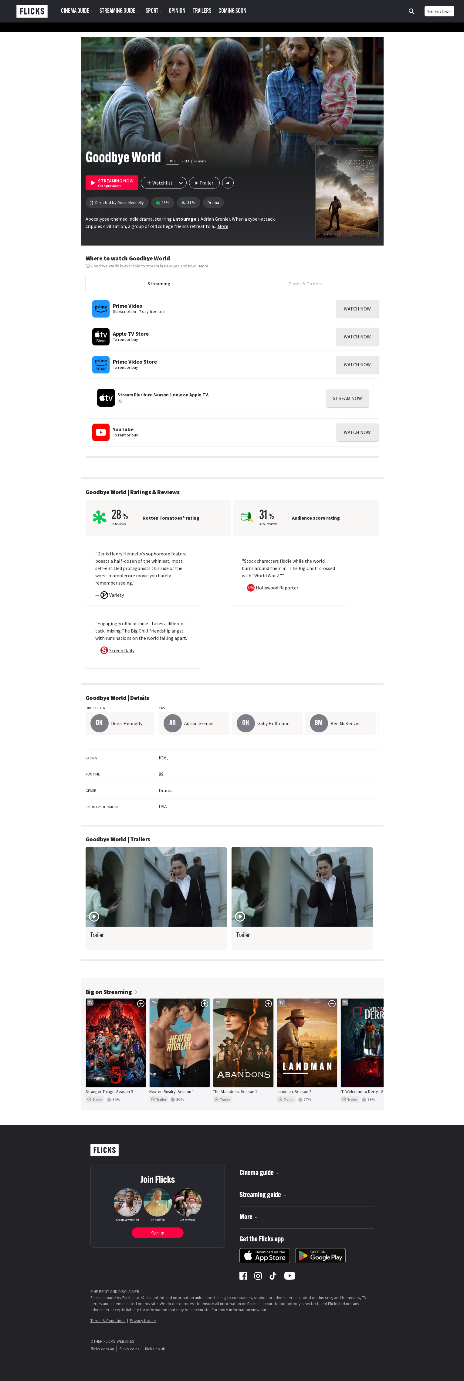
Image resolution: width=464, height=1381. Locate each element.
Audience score (308, 518)
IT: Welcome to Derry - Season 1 (369, 1091)
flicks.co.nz (129, 1349)
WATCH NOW (357, 309)
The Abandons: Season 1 (235, 1091)
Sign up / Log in (439, 11)
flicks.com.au (102, 1349)
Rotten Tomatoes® (164, 518)
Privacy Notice (143, 1320)
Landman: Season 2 (294, 1091)
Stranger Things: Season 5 (109, 1091)
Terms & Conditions (108, 1320)
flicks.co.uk (155, 1349)
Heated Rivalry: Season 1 (171, 1091)
